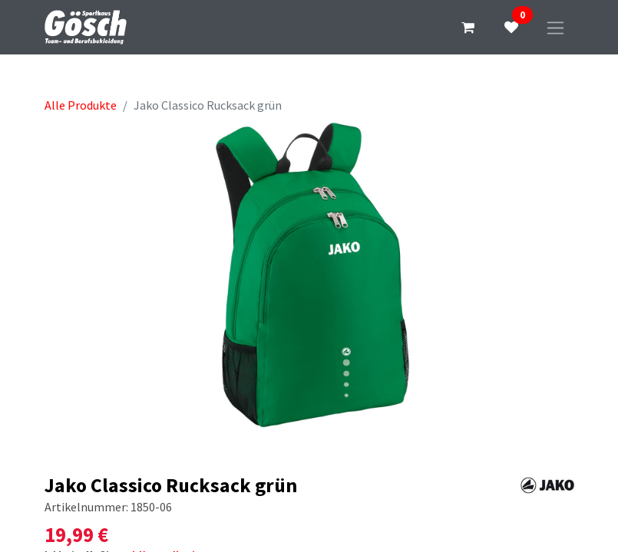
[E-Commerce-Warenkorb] (468, 27)
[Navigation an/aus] (555, 27)
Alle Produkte (81, 105)
